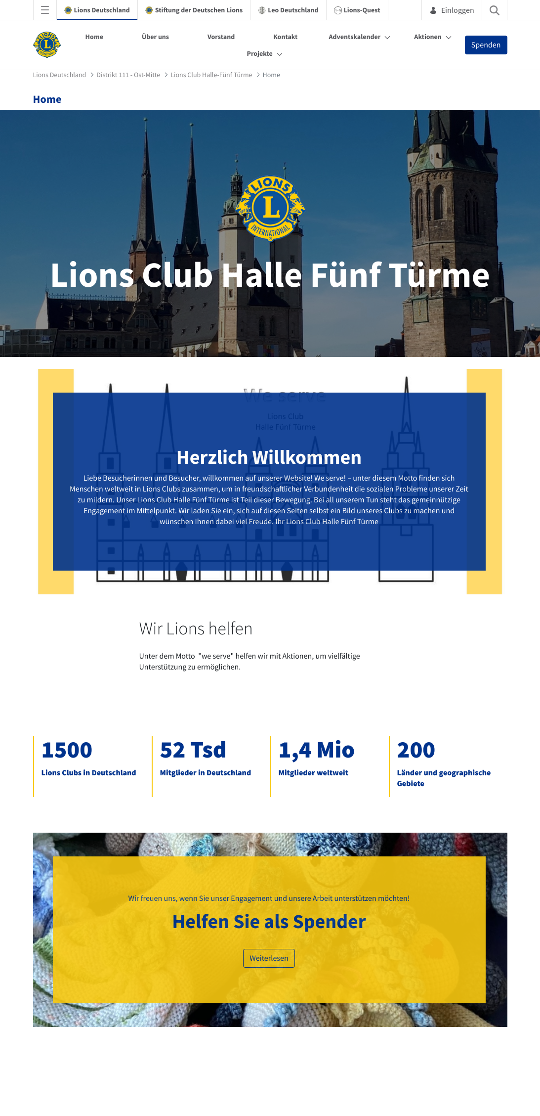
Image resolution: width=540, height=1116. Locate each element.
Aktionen (427, 36)
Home (94, 36)
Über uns (155, 36)
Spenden (486, 45)
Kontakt (285, 36)
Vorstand (221, 36)
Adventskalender (354, 36)
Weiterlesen (269, 958)
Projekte (260, 53)
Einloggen (451, 10)
